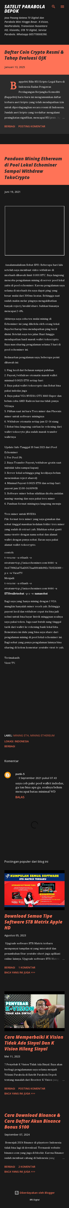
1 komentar (26, 967)
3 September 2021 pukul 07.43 (37, 778)
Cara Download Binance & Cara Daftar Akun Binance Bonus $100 (32, 1121)
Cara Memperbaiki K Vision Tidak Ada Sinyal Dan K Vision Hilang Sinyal (33, 1043)
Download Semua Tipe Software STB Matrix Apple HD (33, 922)
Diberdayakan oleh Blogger (35, 1192)
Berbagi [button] (9, 126)
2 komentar (26, 1166)
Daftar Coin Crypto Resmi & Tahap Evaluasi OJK (34, 55)
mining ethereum (42, 735)
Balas (19, 797)
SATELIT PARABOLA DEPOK (24, 8)
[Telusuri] (53, 6)
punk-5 (19, 774)
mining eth (21, 735)
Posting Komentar (31, 126)
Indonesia (22, 741)
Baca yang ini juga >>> (19, 972)
